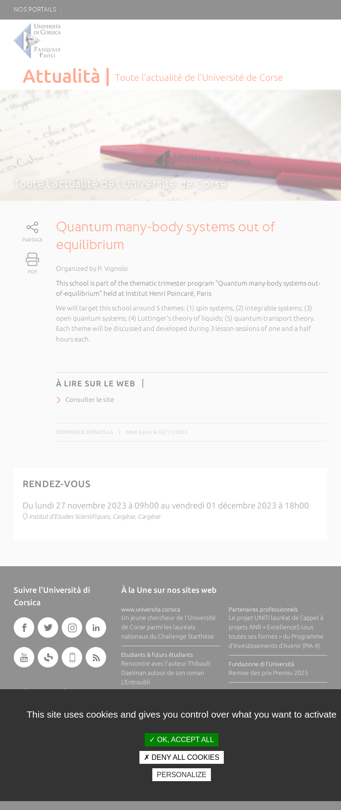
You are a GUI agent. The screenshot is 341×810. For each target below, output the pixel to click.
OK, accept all (181, 739)
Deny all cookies (181, 757)
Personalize (181, 774)
